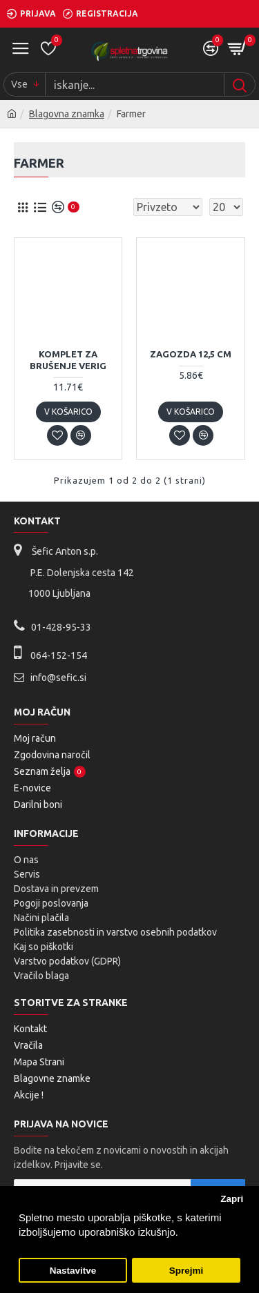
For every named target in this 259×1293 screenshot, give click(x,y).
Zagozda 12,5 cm (190, 354)
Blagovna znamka (66, 113)
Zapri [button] (231, 1199)
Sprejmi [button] (186, 1270)
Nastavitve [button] (73, 1270)
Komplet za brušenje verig (68, 360)
